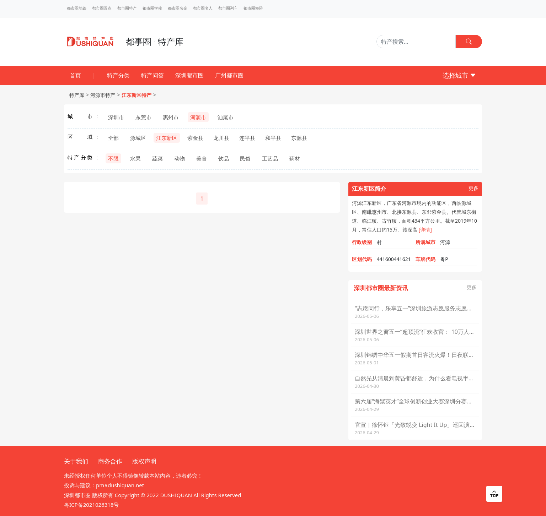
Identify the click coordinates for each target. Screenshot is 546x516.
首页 (75, 75)
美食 (201, 158)
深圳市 (116, 117)
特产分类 (118, 75)
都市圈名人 (203, 8)
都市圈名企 (177, 8)
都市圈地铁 (76, 8)
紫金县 (195, 137)
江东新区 (166, 137)
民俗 (245, 158)
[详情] (425, 229)
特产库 (76, 95)
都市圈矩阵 (253, 8)
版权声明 (144, 461)
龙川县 (221, 137)
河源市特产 (102, 95)
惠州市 (171, 117)
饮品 (223, 158)
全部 (113, 137)
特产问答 (152, 75)
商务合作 (110, 461)
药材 (294, 158)
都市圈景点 (102, 8)
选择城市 (459, 75)
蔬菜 (157, 158)
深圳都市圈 (189, 75)
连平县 (247, 137)
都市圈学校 (152, 8)
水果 (135, 158)
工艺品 (270, 158)
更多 (473, 188)
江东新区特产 (136, 95)
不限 (113, 158)
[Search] (416, 41)
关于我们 (76, 461)
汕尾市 (226, 117)
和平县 (273, 137)
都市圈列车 (228, 8)
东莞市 (143, 117)
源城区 (138, 137)
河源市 (198, 117)
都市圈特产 (127, 8)
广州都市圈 (229, 75)
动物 (179, 158)
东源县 (299, 137)
